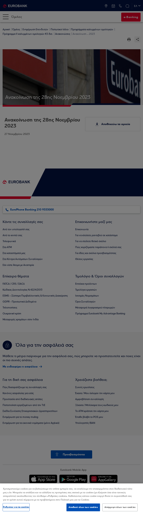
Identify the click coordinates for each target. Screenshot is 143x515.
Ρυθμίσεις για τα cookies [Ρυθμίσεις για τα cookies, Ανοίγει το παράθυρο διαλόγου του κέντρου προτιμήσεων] (16, 507)
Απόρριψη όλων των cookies (120, 507)
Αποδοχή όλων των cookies (83, 507)
